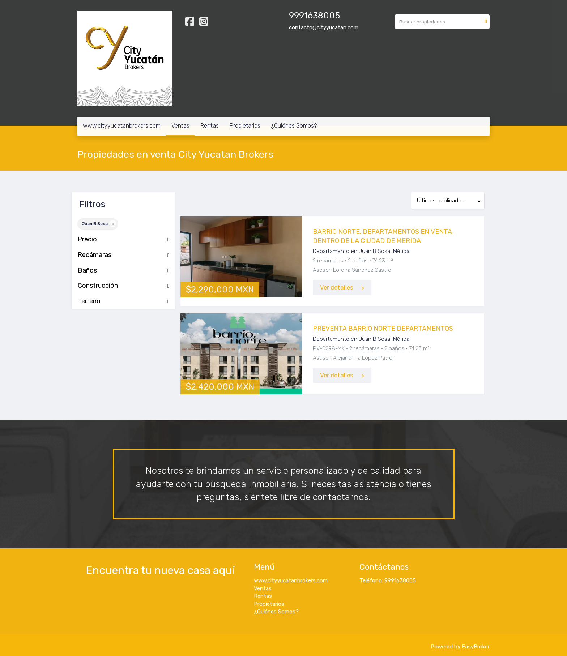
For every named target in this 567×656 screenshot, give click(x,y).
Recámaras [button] (123, 255)
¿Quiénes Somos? (294, 125)
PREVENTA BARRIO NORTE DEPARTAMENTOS (383, 329)
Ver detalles (336, 287)
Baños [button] (123, 270)
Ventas (180, 125)
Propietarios (245, 125)
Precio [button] (123, 239)
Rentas (209, 125)
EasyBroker (476, 646)
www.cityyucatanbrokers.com (122, 125)
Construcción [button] (123, 286)
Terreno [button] (123, 301)
